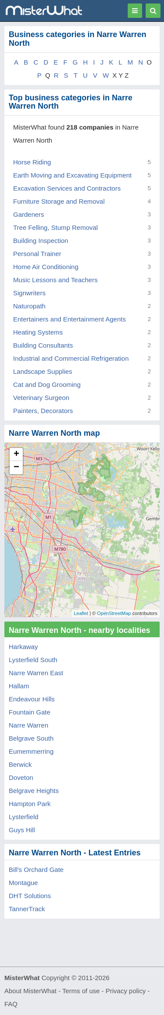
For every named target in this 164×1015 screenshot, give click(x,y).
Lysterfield (23, 816)
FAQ (10, 1004)
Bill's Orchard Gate (36, 869)
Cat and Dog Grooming (46, 384)
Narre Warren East (36, 673)
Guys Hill (22, 830)
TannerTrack (27, 908)
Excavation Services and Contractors (67, 188)
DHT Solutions (30, 895)
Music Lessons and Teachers (55, 280)
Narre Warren (28, 725)
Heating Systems (38, 332)
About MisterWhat (30, 990)
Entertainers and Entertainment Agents (69, 319)
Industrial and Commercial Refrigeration (71, 358)
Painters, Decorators (43, 410)
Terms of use (81, 990)
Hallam (19, 686)
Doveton (21, 777)
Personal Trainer (37, 253)
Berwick (20, 764)
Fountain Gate (29, 712)
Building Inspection (40, 240)
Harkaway (23, 646)
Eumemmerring (31, 751)
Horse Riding (32, 162)
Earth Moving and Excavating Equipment (72, 175)
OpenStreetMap (114, 613)
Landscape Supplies (42, 371)
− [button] (16, 467)
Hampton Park (30, 803)
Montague (23, 882)
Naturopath (29, 306)
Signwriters (29, 293)
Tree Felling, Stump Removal (55, 227)
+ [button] (16, 454)
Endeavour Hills (32, 699)
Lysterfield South (33, 659)
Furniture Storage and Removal (59, 201)
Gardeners (28, 214)
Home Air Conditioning (45, 266)
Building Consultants (43, 345)
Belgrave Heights (34, 790)
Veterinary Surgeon (41, 397)
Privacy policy (126, 990)
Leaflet (81, 613)
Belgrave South (31, 738)
